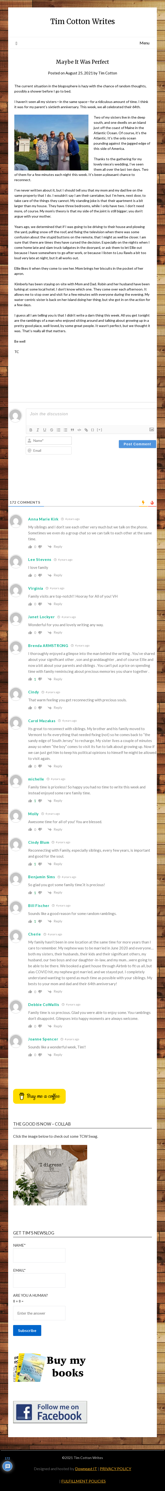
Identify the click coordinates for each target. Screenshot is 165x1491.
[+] (100, 429)
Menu (144, 42)
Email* (39, 1278)
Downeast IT (86, 1468)
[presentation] (63, 469)
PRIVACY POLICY (115, 1468)
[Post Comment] (137, 444)
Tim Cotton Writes (82, 21)
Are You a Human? (82, 1306)
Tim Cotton (107, 73)
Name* (39, 1253)
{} (92, 429)
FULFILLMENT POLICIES (83, 1481)
